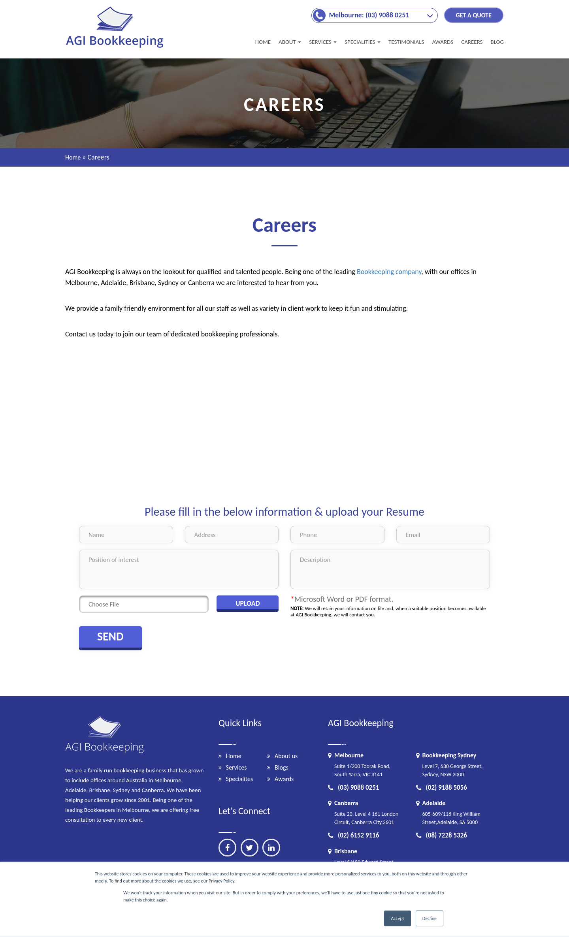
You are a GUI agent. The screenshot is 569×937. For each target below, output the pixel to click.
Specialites (239, 779)
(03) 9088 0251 (353, 787)
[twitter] (249, 847)
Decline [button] (429, 918)
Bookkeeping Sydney (449, 755)
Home (263, 41)
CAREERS (471, 41)
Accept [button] (397, 918)
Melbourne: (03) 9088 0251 (369, 15)
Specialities (363, 41)
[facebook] (227, 847)
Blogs (281, 767)
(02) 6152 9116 (353, 835)
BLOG (497, 41)
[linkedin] (271, 847)
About (290, 41)
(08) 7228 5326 (441, 835)
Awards (284, 779)
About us (286, 756)
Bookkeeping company (389, 271)
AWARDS (442, 41)
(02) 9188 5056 (441, 787)
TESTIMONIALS (406, 41)
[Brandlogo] (115, 47)
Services (236, 767)
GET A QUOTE (474, 15)
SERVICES (323, 41)
